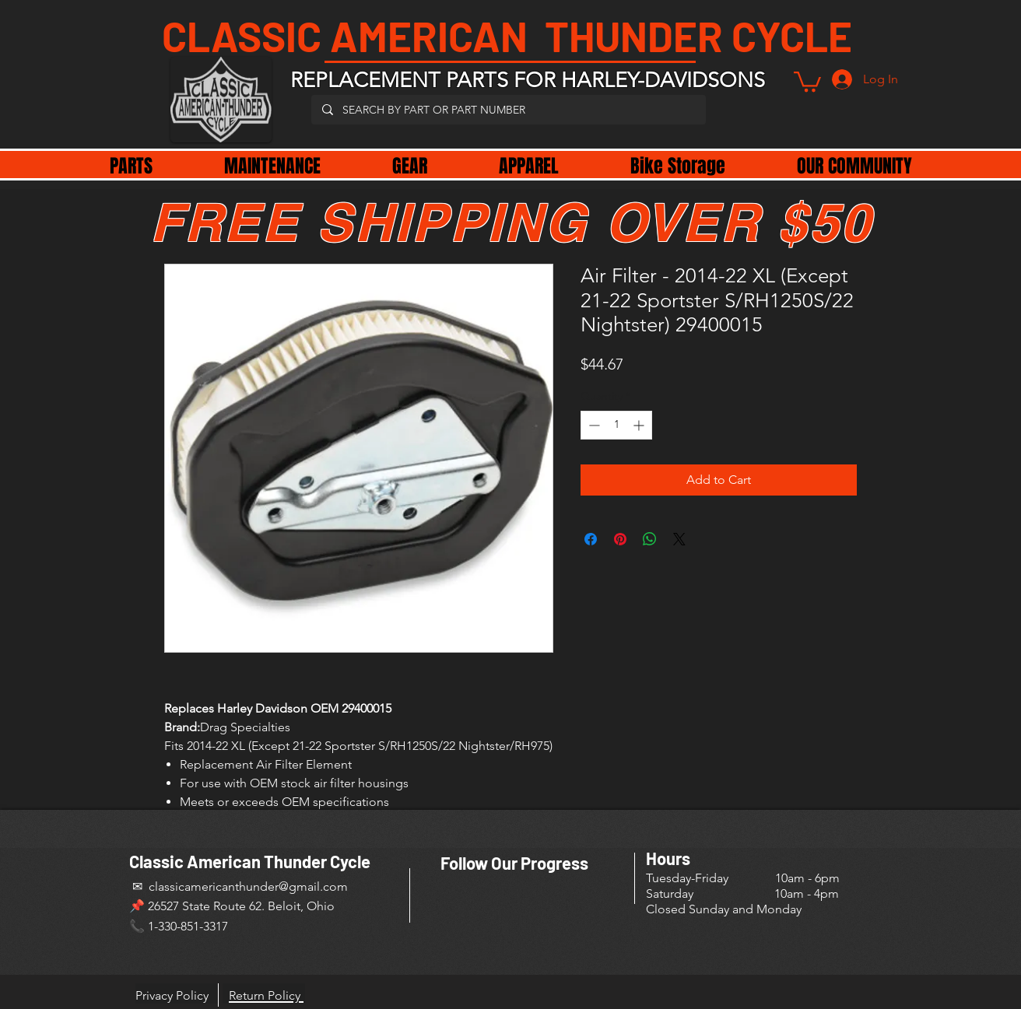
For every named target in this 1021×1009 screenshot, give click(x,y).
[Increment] (640, 425)
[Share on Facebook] (590, 539)
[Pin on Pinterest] (620, 539)
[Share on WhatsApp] (649, 539)
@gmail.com (313, 886)
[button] (807, 80)
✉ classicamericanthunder (204, 886)
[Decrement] (592, 425)
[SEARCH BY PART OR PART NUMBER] (507, 109)
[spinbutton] (616, 425)
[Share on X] (679, 539)
